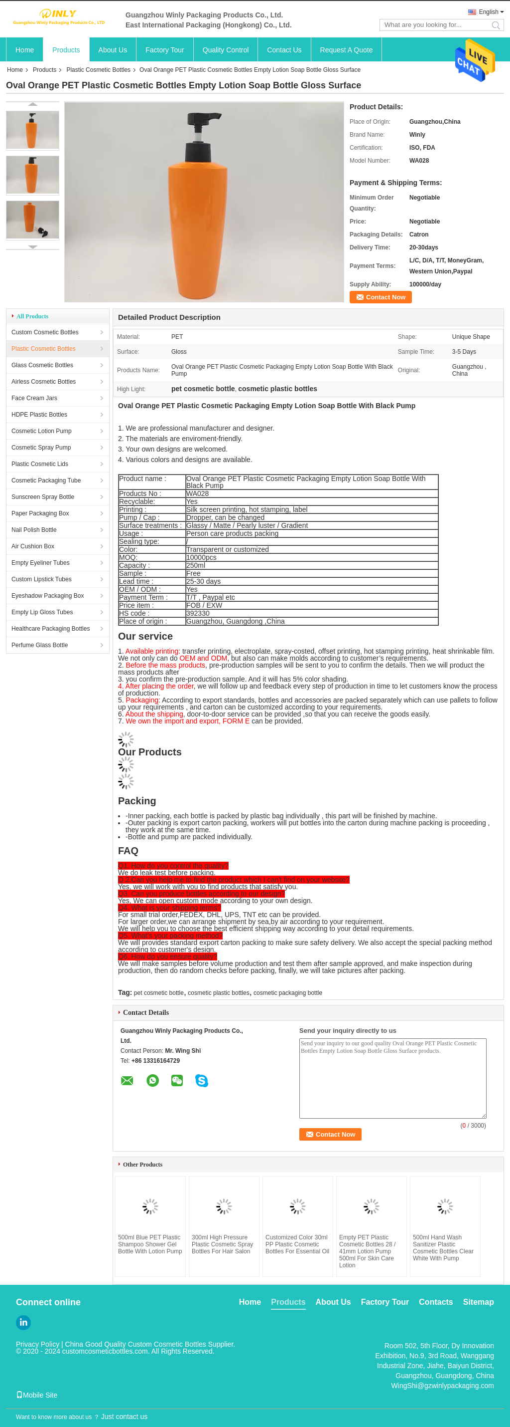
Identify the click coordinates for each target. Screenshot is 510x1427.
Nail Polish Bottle (34, 529)
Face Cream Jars (34, 398)
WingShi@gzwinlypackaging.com (442, 1386)
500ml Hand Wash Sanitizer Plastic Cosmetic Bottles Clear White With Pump (443, 1248)
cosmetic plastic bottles (218, 992)
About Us (113, 50)
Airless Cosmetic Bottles (43, 381)
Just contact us (124, 1417)
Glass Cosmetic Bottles (42, 365)
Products (66, 50)
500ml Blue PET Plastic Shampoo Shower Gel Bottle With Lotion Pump (150, 1244)
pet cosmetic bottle (159, 992)
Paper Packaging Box (40, 513)
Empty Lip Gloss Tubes (42, 612)
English (489, 11)
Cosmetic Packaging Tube (46, 480)
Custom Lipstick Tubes (41, 579)
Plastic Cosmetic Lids (39, 464)
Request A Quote (346, 50)
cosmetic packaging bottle (288, 992)
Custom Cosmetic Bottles (45, 332)
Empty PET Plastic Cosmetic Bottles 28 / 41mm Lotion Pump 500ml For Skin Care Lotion (367, 1251)
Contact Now (385, 297)
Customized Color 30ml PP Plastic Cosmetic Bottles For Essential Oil (297, 1244)
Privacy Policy (37, 1344)
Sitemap (478, 1302)
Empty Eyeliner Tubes (40, 562)
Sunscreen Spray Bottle (42, 496)
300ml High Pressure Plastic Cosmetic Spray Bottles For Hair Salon (222, 1244)
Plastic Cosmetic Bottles (98, 69)
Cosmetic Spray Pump (41, 447)
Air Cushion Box (32, 546)
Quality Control (226, 50)
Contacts (436, 1302)
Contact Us (284, 50)
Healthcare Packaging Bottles (50, 628)
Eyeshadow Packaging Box (47, 595)
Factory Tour (164, 50)
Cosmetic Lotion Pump (41, 431)
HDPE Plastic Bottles (39, 414)
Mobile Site (36, 1395)
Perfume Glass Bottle (39, 645)
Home (24, 50)
